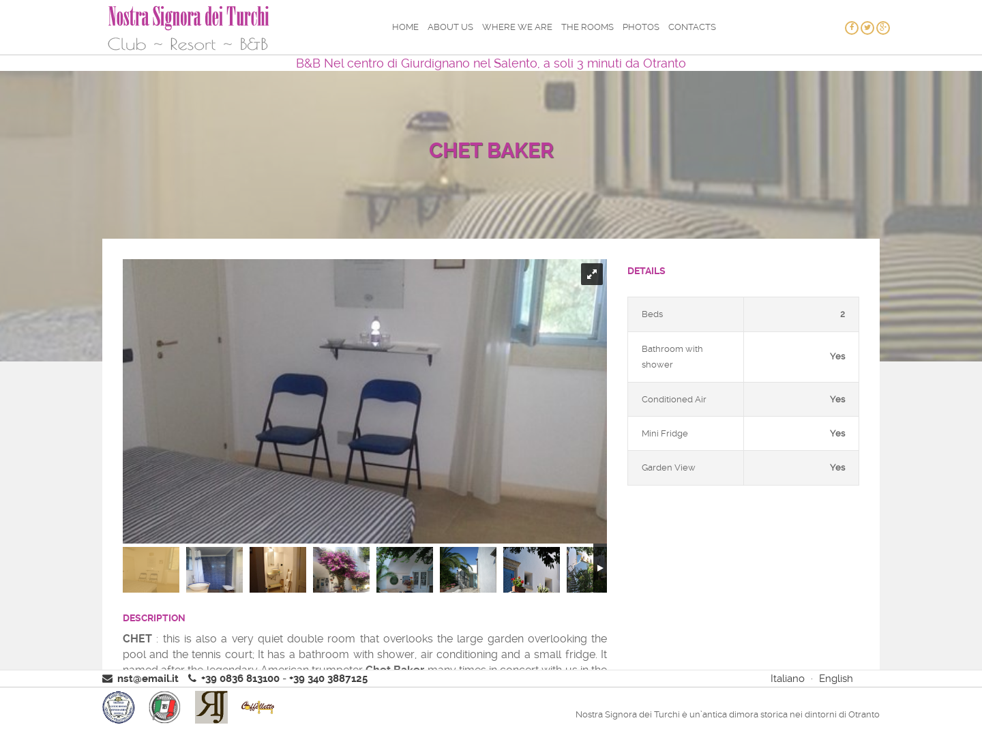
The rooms (587, 27)
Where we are (517, 27)
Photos (641, 27)
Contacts (692, 27)
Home (405, 27)
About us (450, 27)
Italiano (788, 678)
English (836, 678)
